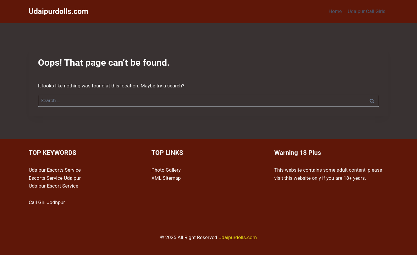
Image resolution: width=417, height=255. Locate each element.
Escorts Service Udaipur (55, 178)
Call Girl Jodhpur (47, 202)
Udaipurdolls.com (237, 237)
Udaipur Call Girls (366, 11)
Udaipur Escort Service (53, 186)
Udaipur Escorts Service (55, 170)
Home (335, 11)
